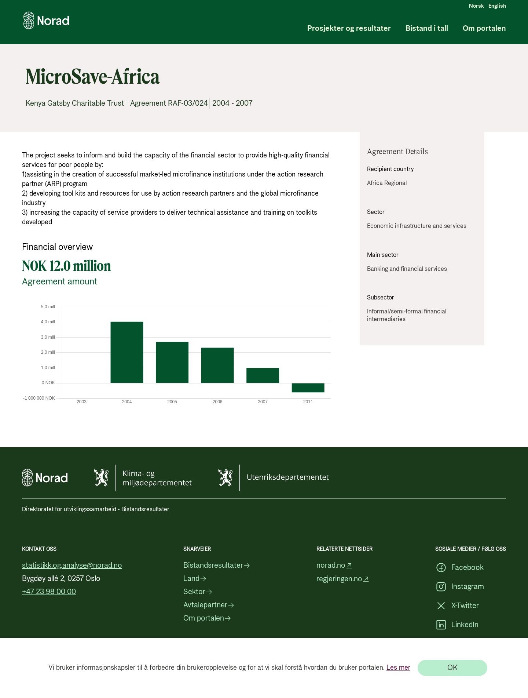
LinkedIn (456, 625)
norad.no (334, 566)
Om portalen (484, 29)
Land (195, 578)
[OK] (452, 668)
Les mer (398, 667)
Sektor (198, 592)
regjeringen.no (343, 579)
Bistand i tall (427, 29)
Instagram (459, 587)
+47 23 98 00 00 (49, 592)
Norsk (476, 6)
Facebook (459, 568)
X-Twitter (457, 606)
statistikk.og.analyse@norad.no (72, 565)
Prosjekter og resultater (349, 29)
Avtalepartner (209, 605)
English (497, 6)
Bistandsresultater (216, 565)
